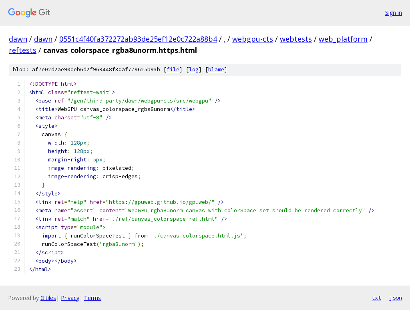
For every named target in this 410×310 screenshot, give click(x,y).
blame (216, 69)
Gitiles (48, 298)
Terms (92, 298)
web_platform (343, 39)
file (173, 69)
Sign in (393, 12)
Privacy (70, 298)
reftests (22, 50)
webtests (296, 39)
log (194, 69)
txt (376, 297)
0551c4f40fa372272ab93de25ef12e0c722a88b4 (138, 39)
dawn (18, 39)
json (395, 297)
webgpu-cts (252, 39)
